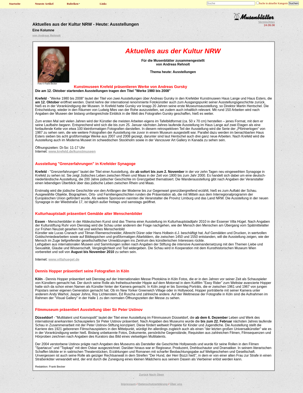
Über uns (176, 384)
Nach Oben (156, 374)
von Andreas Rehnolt (46, 35)
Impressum (128, 384)
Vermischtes (266, 22)
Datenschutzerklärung (153, 384)
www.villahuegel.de (63, 259)
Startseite (14, 3)
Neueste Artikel (44, 3)
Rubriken (74, 3)
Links (103, 3)
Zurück (143, 374)
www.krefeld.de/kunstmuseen (72, 151)
